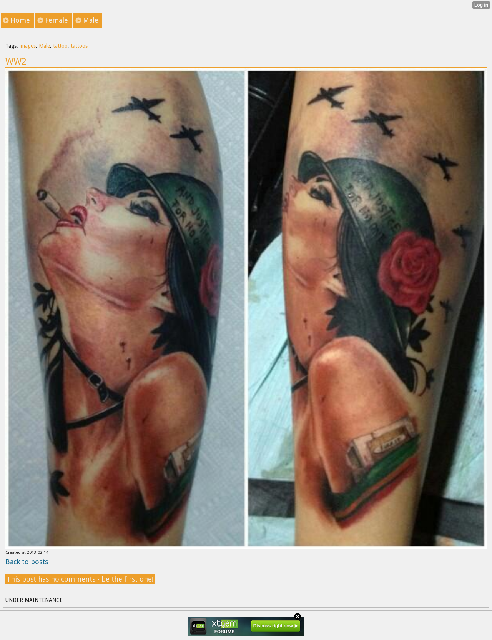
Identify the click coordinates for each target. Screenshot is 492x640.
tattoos (79, 46)
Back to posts (26, 562)
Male (44, 46)
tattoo (60, 46)
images (28, 46)
